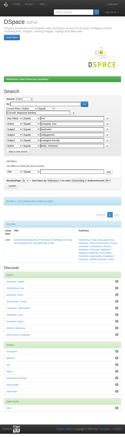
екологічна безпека (17, 378)
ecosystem (12, 351)
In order (66, 180)
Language (113, 4)
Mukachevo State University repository (27, 79)
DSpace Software (65, 429)
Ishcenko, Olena (106, 259)
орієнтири (12, 391)
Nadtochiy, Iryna (96, 253)
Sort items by (39, 180)
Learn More (12, 37)
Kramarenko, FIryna (107, 243)
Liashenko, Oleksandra (90, 246)
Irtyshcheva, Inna (87, 240)
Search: (11, 99)
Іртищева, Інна (105, 240)
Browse (30, 4)
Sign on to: (111, 12)
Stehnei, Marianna (16, 328)
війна (9, 371)
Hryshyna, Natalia (88, 259)
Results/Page (14, 180)
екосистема (13, 384)
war (8, 364)
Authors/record (96, 180)
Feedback (118, 429)
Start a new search (18, 151)
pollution (11, 358)
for (8, 104)
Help (42, 4)
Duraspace (105, 429)
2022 (9, 408)
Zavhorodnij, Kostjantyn (101, 256)
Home (16, 4)
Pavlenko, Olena (87, 243)
